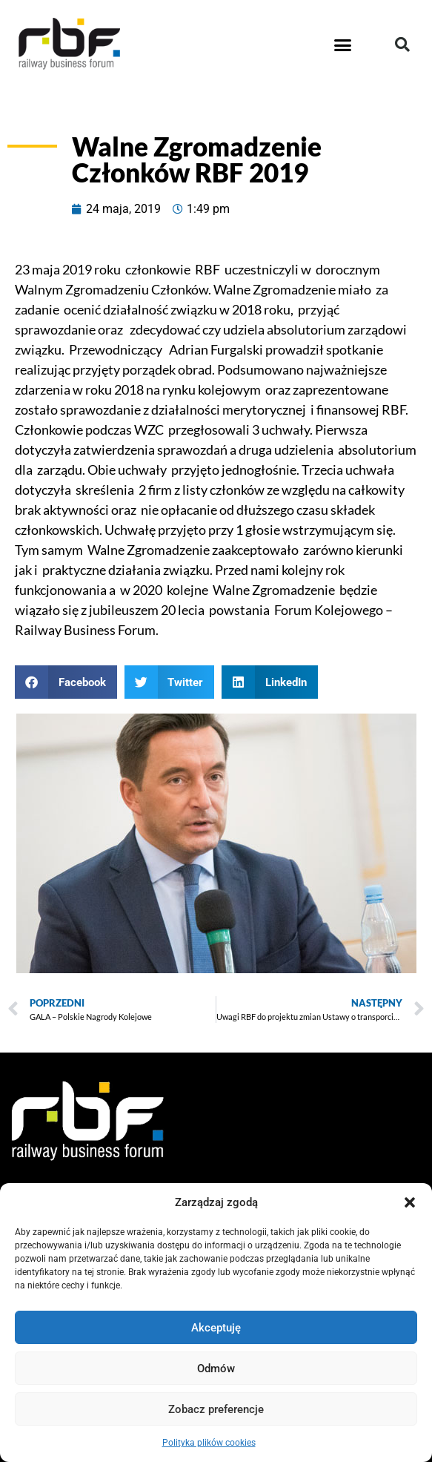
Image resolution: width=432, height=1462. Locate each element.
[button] (409, 1202)
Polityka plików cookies (209, 1443)
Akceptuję (216, 1327)
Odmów (216, 1368)
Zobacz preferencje (216, 1409)
